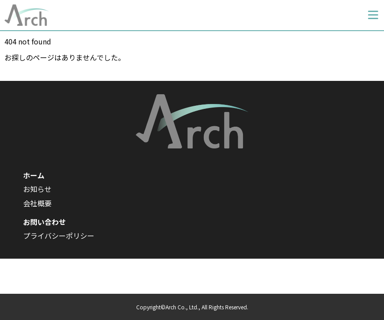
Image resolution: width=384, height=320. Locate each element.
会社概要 (37, 203)
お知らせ (37, 189)
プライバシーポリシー (58, 235)
